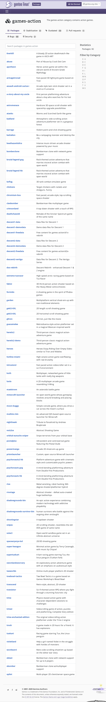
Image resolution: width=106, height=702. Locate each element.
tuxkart (10, 633)
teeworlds (11, 571)
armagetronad (13, 78)
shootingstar (13, 519)
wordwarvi (12, 649)
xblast (9, 658)
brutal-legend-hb (15, 170)
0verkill (10, 53)
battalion (11, 135)
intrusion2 (11, 365)
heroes (10, 348)
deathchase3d (13, 213)
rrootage (11, 492)
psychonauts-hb (14, 476)
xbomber (11, 666)
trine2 (9, 609)
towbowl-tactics (14, 576)
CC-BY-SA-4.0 (29, 697)
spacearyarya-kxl (15, 541)
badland (10, 118)
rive (8, 484)
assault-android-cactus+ (18, 86)
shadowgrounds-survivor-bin (20, 511)
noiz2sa (10, 430)
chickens (11, 187)
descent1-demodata (16, 227)
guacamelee (12, 324)
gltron (9, 319)
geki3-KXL (11, 313)
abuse (9, 61)
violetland (11, 641)
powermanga (13, 449)
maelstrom (12, 389)
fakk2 (9, 284)
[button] (74, 4)
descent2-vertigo (15, 259)
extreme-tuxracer (15, 275)
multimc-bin (12, 414)
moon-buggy (13, 406)
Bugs (13, 36)
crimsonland (12, 208)
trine (9, 598)
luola (9, 381)
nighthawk (12, 422)
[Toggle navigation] (6, 11)
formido (10, 292)
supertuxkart (13, 554)
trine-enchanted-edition (18, 617)
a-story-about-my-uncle (18, 94)
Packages (13, 30)
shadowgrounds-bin (16, 500)
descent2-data (13, 240)
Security (29, 36)
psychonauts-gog (15, 467)
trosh (9, 625)
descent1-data (13, 222)
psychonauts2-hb (15, 459)
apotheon (11, 66)
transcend (11, 584)
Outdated (54, 30)
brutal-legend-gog (15, 159)
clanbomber (12, 203)
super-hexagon (14, 546)
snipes (10, 525)
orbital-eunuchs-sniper (17, 435)
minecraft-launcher (16, 394)
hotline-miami (13, 356)
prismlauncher (13, 454)
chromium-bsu (14, 195)
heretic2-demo (14, 340)
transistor (11, 589)
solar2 (9, 533)
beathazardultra (14, 143)
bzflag (9, 181)
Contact (97, 689)
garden (10, 300)
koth (9, 373)
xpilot (9, 674)
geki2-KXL (11, 308)
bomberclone (13, 151)
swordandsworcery (16, 562)
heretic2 (10, 332)
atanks (10, 113)
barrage (10, 129)
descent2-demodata (16, 246)
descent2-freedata (15, 251)
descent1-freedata (15, 232)
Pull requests (75, 30)
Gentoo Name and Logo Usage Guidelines (58, 697)
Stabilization (32, 30)
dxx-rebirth (12, 267)
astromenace (13, 105)
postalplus (12, 441)
